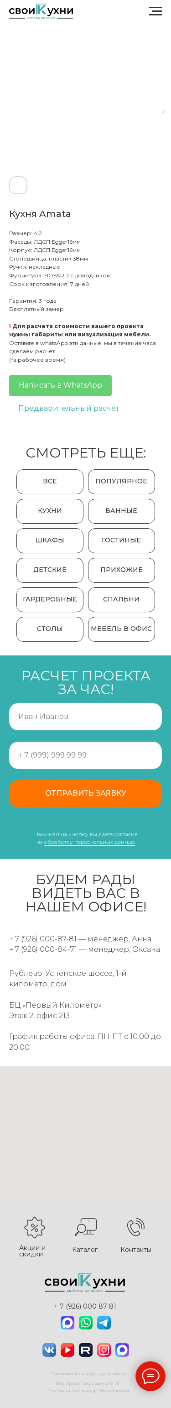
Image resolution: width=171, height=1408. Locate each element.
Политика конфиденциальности (88, 1374)
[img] (67, 1322)
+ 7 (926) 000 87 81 (85, 1306)
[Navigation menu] (155, 11)
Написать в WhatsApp (60, 385)
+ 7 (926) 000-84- (39, 949)
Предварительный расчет (68, 408)
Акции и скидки (32, 1251)
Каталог (85, 1250)
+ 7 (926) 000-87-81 (43, 939)
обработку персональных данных (89, 841)
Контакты (135, 1250)
